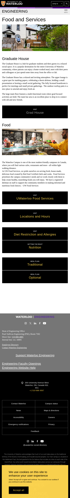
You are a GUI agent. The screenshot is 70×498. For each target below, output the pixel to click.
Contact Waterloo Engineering (14, 348)
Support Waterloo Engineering (35, 355)
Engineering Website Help (19, 367)
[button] (57, 3)
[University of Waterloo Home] (12, 3)
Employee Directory (10, 345)
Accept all (18, 490)
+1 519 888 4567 (37, 390)
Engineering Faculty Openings (21, 363)
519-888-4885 (17, 337)
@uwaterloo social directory (35, 445)
